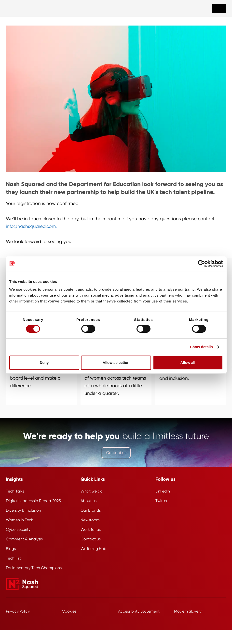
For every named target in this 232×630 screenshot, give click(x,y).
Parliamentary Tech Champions (34, 567)
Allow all (187, 362)
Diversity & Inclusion (23, 510)
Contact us (116, 452)
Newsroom (90, 520)
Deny (44, 362)
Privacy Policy (18, 611)
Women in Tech (19, 520)
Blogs (11, 548)
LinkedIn (162, 491)
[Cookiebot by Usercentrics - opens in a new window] (201, 263)
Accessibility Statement (139, 611)
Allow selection (116, 362)
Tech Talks (15, 491)
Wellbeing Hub (93, 548)
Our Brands (91, 510)
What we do (92, 491)
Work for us (91, 529)
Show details (201, 347)
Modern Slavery (188, 611)
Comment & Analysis (24, 539)
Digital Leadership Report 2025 (33, 500)
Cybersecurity (18, 529)
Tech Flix (13, 558)
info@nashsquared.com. (31, 226)
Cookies (69, 611)
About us (88, 500)
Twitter (161, 500)
